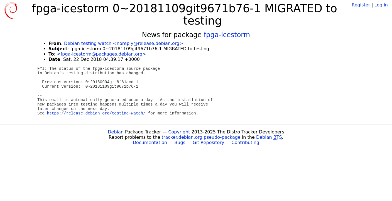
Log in (381, 5)
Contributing (245, 142)
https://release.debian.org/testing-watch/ (96, 113)
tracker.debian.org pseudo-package (201, 137)
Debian (116, 132)
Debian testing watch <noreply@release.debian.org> (123, 43)
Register (361, 5)
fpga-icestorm (227, 35)
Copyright (179, 132)
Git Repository (208, 142)
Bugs (179, 142)
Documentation (150, 142)
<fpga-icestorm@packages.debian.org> (101, 54)
